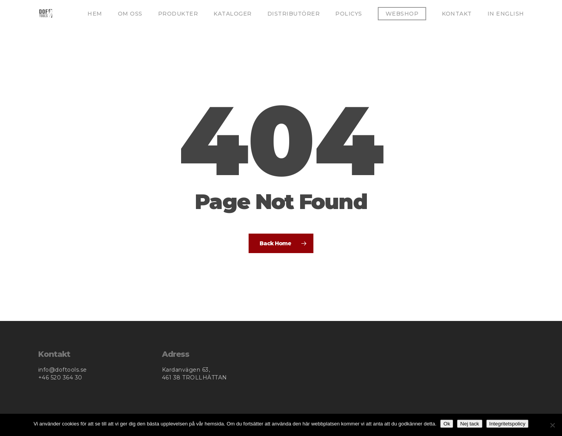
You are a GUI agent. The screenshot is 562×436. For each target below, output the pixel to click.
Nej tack (469, 424)
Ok (446, 424)
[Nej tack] (552, 425)
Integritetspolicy (507, 424)
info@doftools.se (62, 369)
